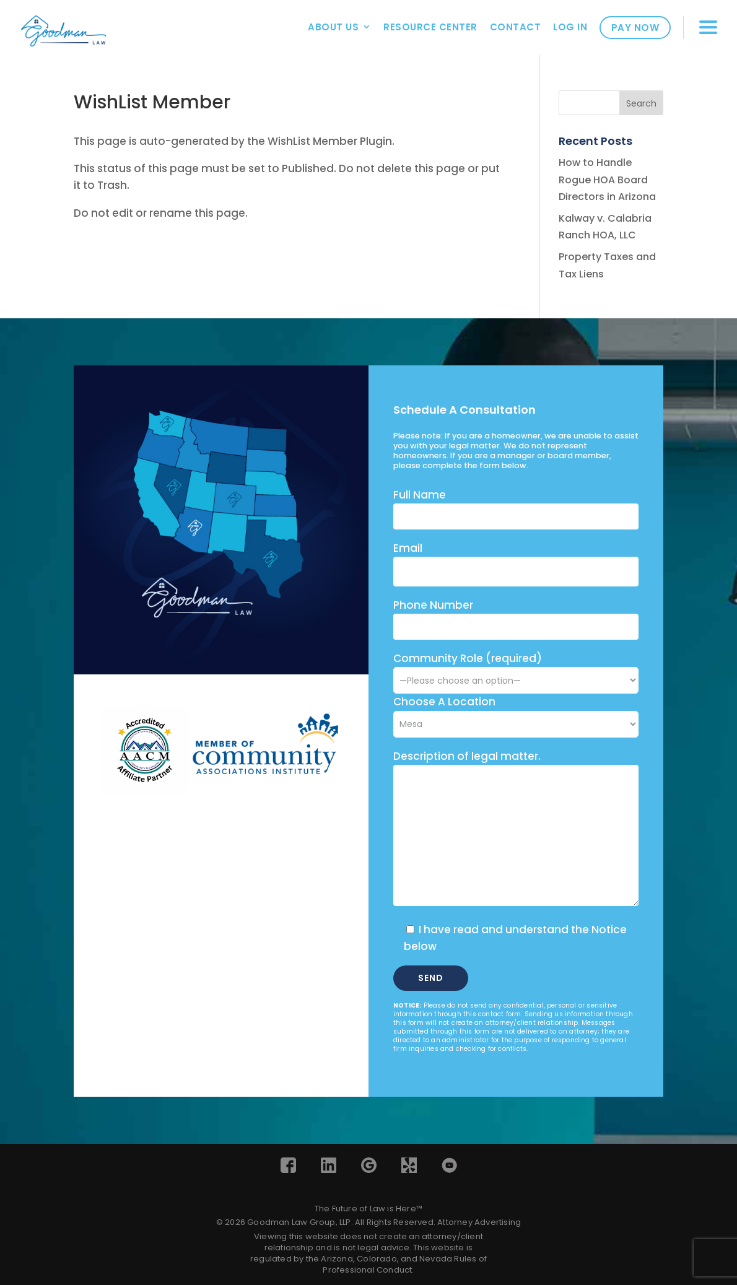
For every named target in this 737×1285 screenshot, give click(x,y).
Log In (570, 26)
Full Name (419, 494)
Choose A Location (444, 701)
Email (407, 548)
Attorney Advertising (479, 1222)
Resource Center (430, 26)
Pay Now (635, 27)
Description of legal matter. (467, 756)
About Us (333, 26)
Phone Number (433, 605)
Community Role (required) (516, 669)
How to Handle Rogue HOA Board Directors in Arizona (607, 179)
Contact (515, 26)
